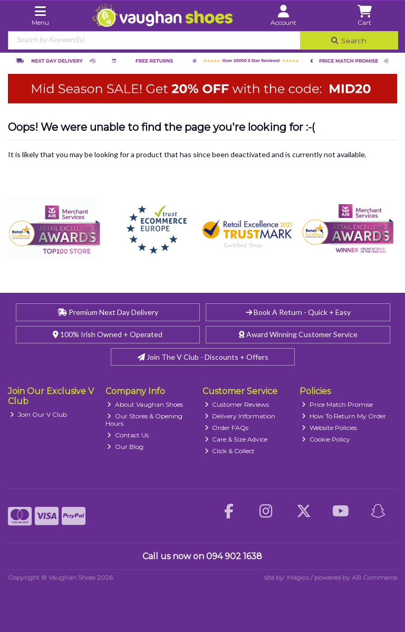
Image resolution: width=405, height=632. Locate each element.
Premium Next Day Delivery (107, 312)
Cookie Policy (326, 439)
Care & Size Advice (236, 439)
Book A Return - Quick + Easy (298, 312)
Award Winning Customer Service (298, 334)
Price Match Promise (337, 404)
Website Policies (329, 428)
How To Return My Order (344, 416)
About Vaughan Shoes (145, 404)
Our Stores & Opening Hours (144, 419)
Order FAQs (227, 428)
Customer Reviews (237, 404)
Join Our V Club (38, 414)
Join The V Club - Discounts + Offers (203, 356)
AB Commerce (374, 577)
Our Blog (125, 447)
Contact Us (128, 435)
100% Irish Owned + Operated (107, 334)
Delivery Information (240, 416)
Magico (298, 577)
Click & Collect (230, 451)
